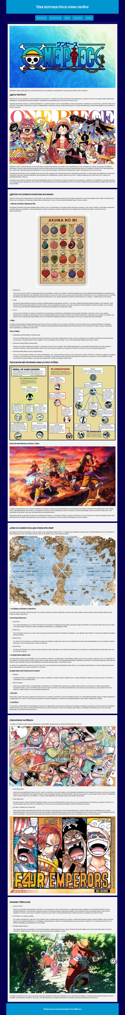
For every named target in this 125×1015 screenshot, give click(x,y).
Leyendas (89, 18)
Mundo (67, 18)
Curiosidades (78, 18)
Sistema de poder (55, 18)
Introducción (41, 18)
